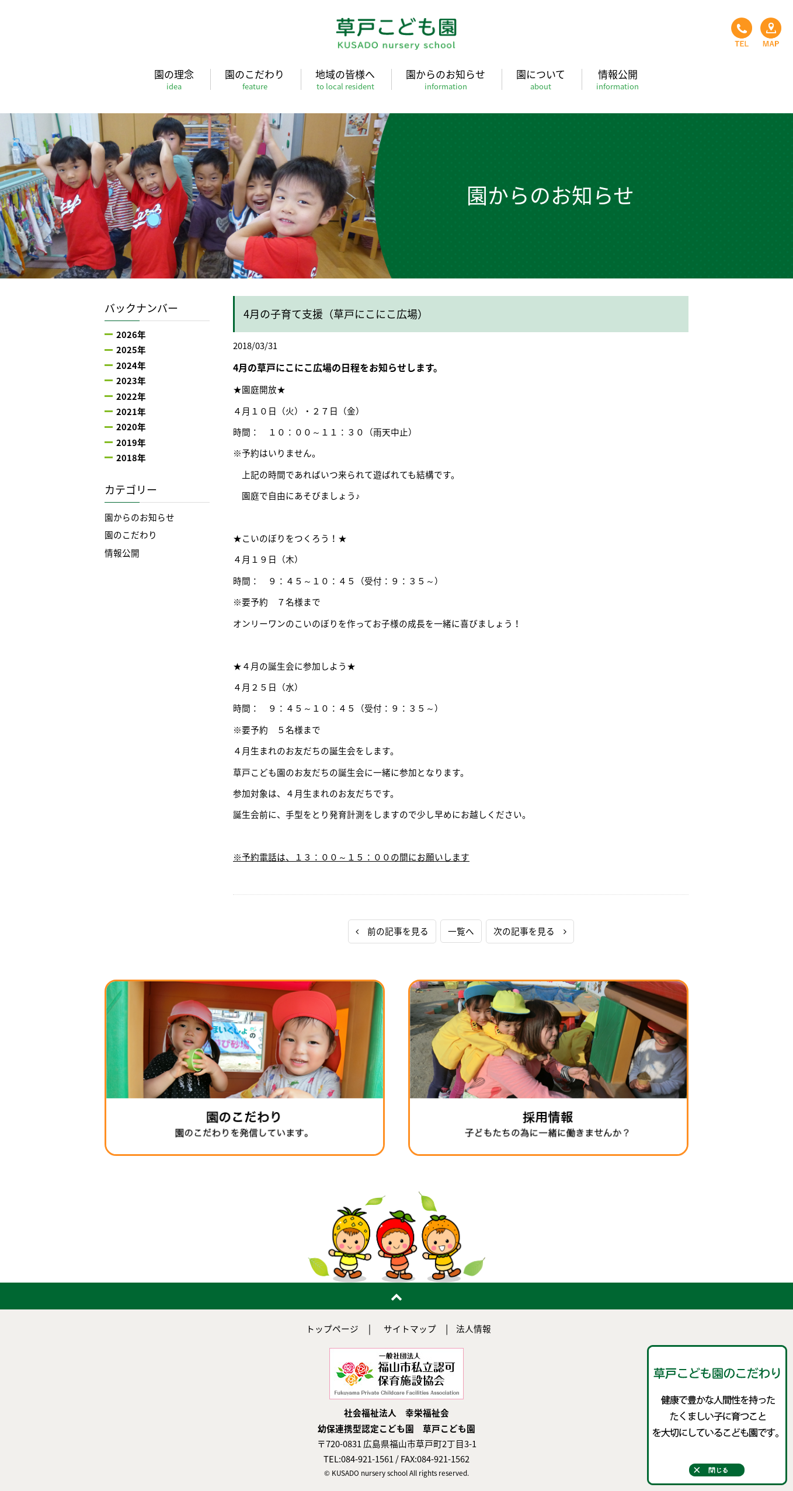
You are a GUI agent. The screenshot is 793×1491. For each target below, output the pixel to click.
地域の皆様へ (345, 79)
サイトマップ (410, 1328)
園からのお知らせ (445, 79)
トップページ (332, 1328)
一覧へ (461, 931)
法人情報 (473, 1328)
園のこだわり (254, 79)
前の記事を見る (392, 931)
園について (540, 79)
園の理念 (174, 79)
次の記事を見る (529, 931)
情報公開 (617, 79)
